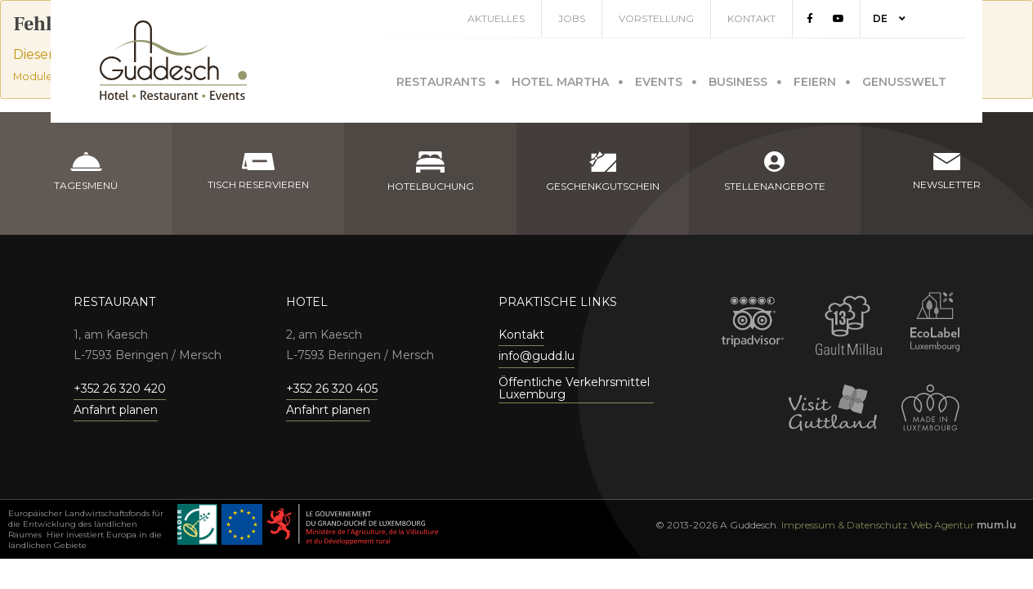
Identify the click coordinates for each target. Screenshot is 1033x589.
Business (738, 79)
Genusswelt (904, 79)
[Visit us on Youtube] (855, 19)
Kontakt (768, 18)
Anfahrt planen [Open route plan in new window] (116, 409)
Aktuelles (512, 18)
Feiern (815, 79)
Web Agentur (942, 525)
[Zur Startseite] (173, 60)
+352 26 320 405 (332, 388)
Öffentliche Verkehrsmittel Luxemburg (574, 389)
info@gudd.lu (537, 355)
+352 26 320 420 (120, 388)
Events (658, 79)
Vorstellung (672, 18)
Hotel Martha (560, 79)
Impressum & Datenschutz (844, 525)
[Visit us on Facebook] (826, 19)
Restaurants (440, 79)
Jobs (588, 18)
